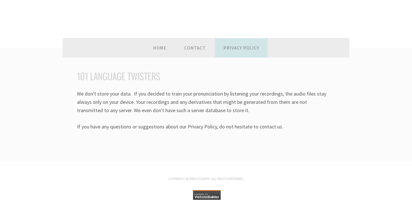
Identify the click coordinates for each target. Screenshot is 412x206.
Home (160, 48)
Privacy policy (241, 48)
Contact (195, 48)
